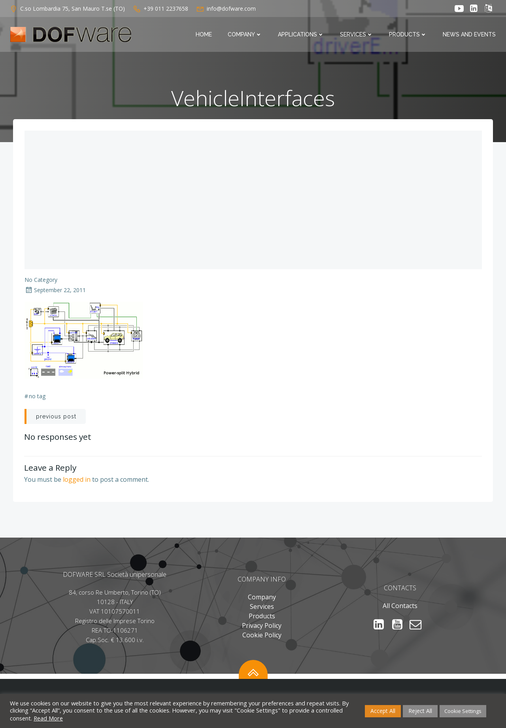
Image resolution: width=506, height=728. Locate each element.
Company (245, 35)
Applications (302, 35)
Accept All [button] (382, 711)
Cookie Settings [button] (462, 711)
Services (357, 35)
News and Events (470, 35)
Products (409, 35)
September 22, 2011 (55, 291)
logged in (77, 479)
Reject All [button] (420, 711)
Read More (48, 718)
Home (204, 35)
